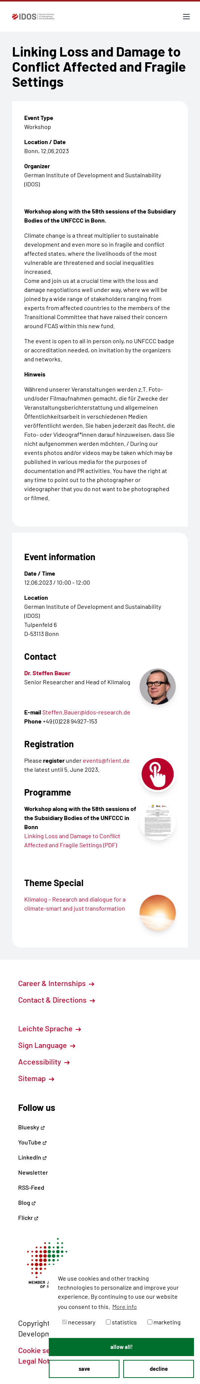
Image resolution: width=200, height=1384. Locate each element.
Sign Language (46, 1044)
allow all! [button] (121, 1347)
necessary (78, 1322)
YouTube (32, 1142)
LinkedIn (32, 1157)
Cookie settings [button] (48, 1350)
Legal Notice (43, 1360)
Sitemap (36, 1078)
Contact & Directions (56, 999)
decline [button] (159, 1369)
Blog (27, 1202)
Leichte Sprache (49, 1028)
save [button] (84, 1369)
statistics (121, 1322)
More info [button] (124, 1306)
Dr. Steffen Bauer (47, 672)
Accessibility (44, 1061)
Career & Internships (56, 983)
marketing (164, 1322)
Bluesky (31, 1127)
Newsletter (33, 1172)
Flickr (28, 1217)
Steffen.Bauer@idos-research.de (86, 712)
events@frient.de (106, 760)
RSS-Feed (31, 1187)
